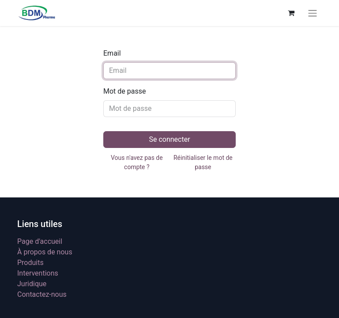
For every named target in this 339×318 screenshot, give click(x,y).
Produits (30, 262)
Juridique (31, 284)
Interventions (37, 273)
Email (112, 53)
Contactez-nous (42, 294)
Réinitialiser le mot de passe (203, 162)
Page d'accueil (39, 241)
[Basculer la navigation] (312, 13)
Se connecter (169, 139)
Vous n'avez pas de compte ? (137, 162)
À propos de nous (44, 252)
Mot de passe (124, 91)
